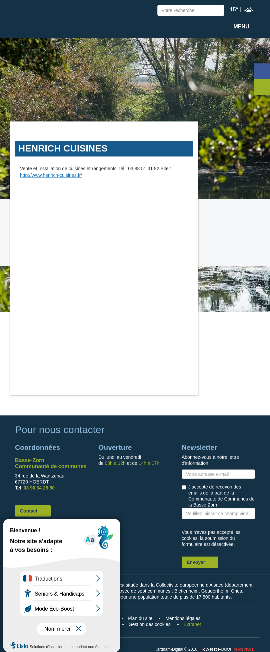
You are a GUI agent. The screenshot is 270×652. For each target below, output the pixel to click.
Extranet (192, 624)
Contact (28, 511)
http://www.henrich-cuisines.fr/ (51, 175)
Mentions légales (182, 618)
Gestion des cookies (150, 624)
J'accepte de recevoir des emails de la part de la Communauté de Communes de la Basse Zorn (221, 496)
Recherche (218, 11)
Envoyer (196, 562)
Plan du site (140, 618)
